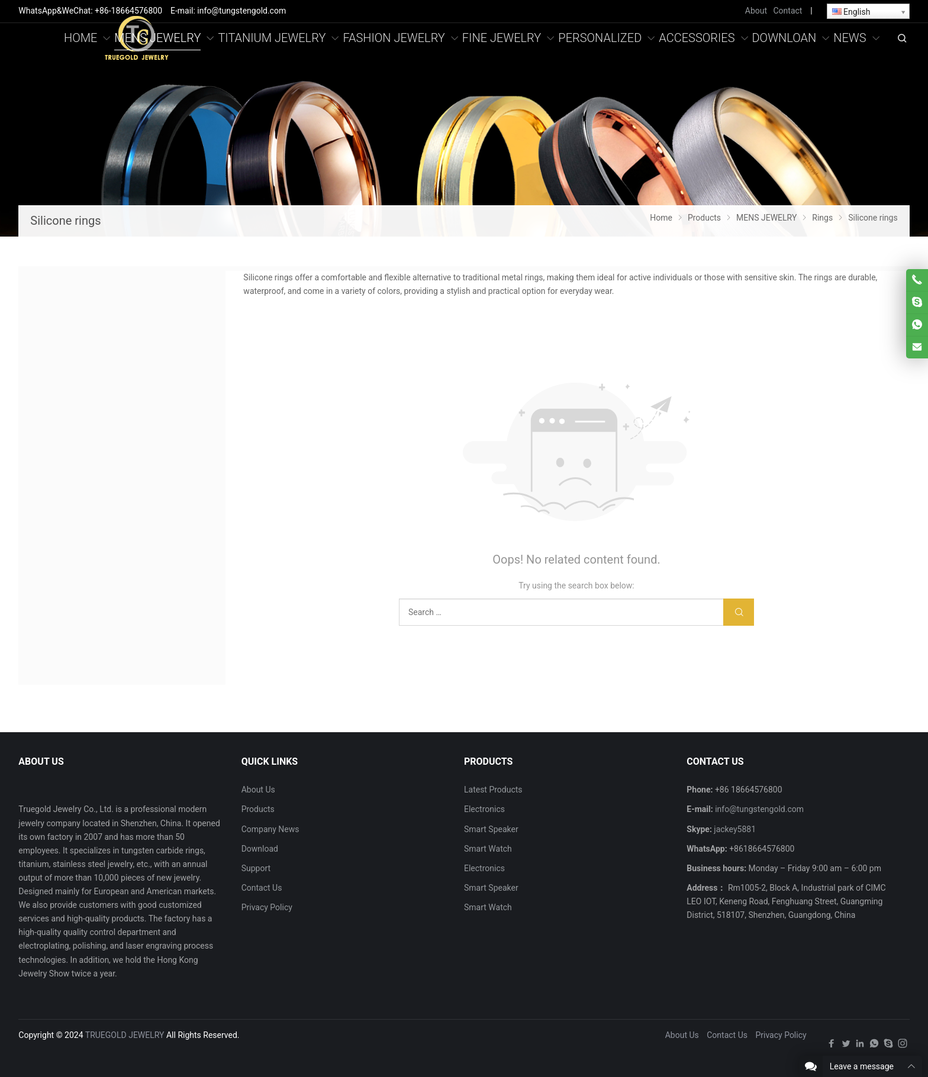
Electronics (484, 809)
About (756, 10)
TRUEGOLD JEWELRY (125, 1035)
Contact (787, 10)
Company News (270, 829)
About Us (258, 789)
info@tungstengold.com (759, 809)
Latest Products (493, 789)
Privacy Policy (266, 907)
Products (258, 809)
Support (255, 868)
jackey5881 (735, 829)
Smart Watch (488, 848)
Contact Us (261, 887)
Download (259, 848)
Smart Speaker (491, 829)
